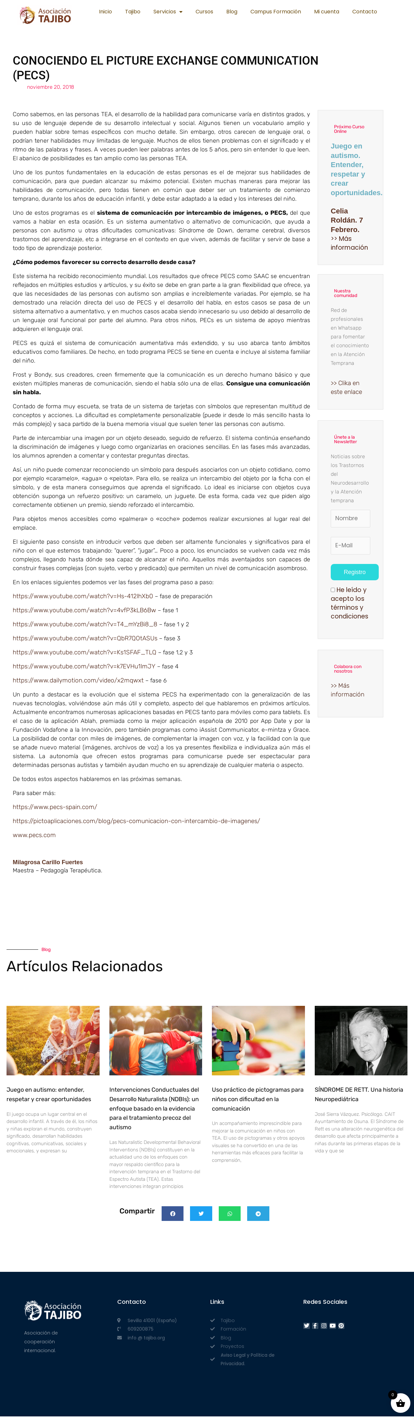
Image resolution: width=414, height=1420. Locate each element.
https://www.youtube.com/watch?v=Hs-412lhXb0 (83, 597)
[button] (173, 1217)
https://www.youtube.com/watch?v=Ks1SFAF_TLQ (84, 654)
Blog (231, 11)
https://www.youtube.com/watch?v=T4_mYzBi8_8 (85, 625)
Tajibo (132, 11)
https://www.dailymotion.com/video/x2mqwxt (78, 683)
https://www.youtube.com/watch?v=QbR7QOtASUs (85, 640)
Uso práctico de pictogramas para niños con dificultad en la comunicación (258, 1103)
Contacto (364, 11)
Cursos (204, 11)
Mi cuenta (326, 11)
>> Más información (349, 244)
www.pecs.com (34, 838)
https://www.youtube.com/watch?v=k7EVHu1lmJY (84, 668)
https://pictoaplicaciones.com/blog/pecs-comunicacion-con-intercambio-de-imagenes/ (136, 824)
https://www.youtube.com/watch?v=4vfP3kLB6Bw (84, 611)
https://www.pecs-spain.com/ (55, 810)
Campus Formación (275, 11)
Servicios (168, 12)
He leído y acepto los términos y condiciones (349, 605)
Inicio (105, 11)
